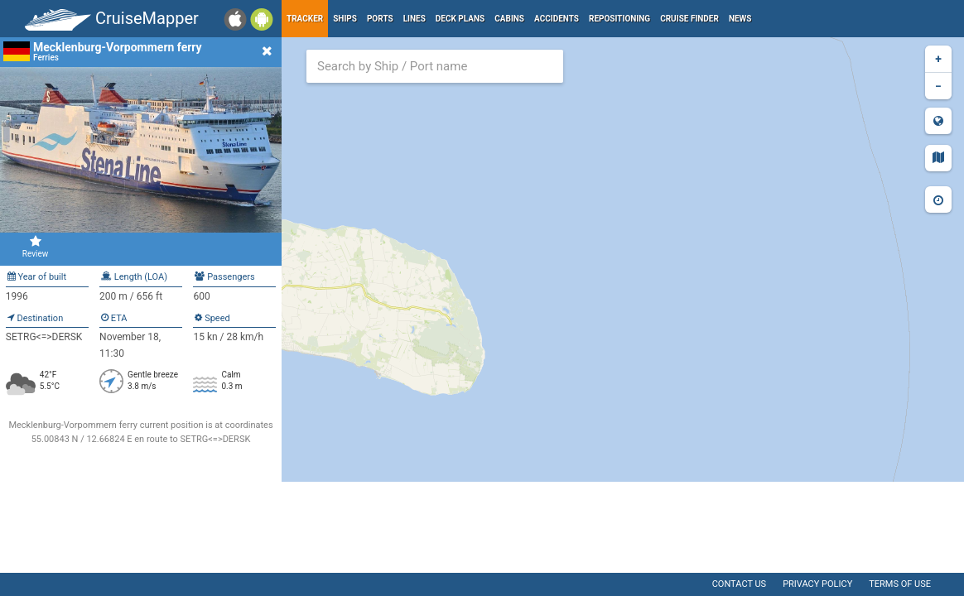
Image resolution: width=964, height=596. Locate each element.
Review (35, 246)
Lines (414, 18)
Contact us (739, 584)
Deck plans (460, 18)
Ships (345, 18)
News (740, 18)
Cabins (509, 18)
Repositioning (619, 18)
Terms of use (900, 584)
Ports (380, 18)
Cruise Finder (689, 18)
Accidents (556, 18)
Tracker (305, 18)
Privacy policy (817, 584)
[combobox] (434, 66)
